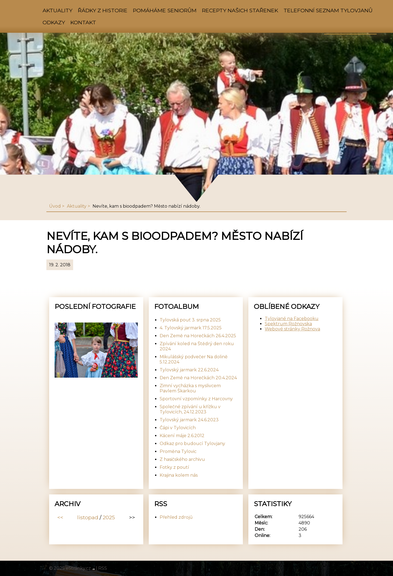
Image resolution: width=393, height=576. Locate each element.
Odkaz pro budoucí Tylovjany (192, 443)
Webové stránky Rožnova (292, 329)
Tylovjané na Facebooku (291, 318)
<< (60, 517)
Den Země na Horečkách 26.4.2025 (198, 335)
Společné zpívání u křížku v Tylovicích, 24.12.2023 (190, 409)
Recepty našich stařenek (240, 10)
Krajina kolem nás (179, 475)
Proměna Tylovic (178, 451)
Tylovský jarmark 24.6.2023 (189, 419)
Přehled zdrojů (176, 517)
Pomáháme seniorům (164, 10)
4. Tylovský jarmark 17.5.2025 (191, 327)
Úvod (55, 206)
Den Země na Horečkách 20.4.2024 (198, 377)
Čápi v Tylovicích (178, 427)
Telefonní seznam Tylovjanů (328, 10)
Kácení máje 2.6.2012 (182, 435)
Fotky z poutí (174, 467)
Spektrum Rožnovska (288, 323)
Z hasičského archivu (182, 459)
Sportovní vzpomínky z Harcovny (196, 398)
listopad (87, 517)
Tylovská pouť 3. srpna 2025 (190, 320)
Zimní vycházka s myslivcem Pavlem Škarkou (190, 388)
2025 (109, 517)
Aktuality (57, 10)
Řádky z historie (102, 10)
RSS (102, 568)
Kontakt (83, 22)
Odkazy (54, 22)
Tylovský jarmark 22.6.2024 (189, 369)
